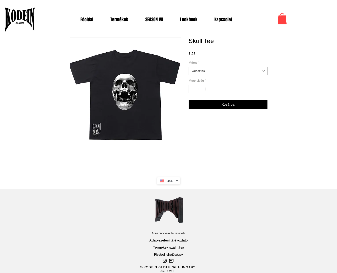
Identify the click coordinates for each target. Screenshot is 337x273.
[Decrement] (192, 89)
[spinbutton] (199, 89)
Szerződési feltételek (168, 233)
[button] (282, 18)
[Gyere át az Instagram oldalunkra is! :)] (164, 260)
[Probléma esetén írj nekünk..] (171, 260)
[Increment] (205, 89)
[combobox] (228, 71)
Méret (194, 62)
